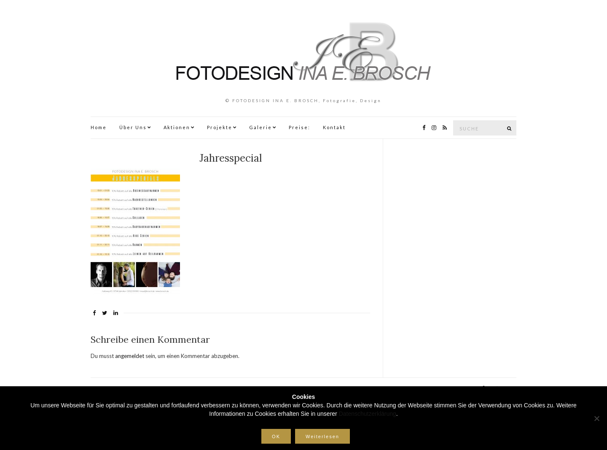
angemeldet (129, 355)
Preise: (299, 127)
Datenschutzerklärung (367, 413)
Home (99, 127)
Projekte (219, 127)
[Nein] (596, 418)
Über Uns (133, 127)
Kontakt (334, 127)
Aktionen (177, 127)
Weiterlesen (322, 436)
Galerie (260, 127)
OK (276, 436)
